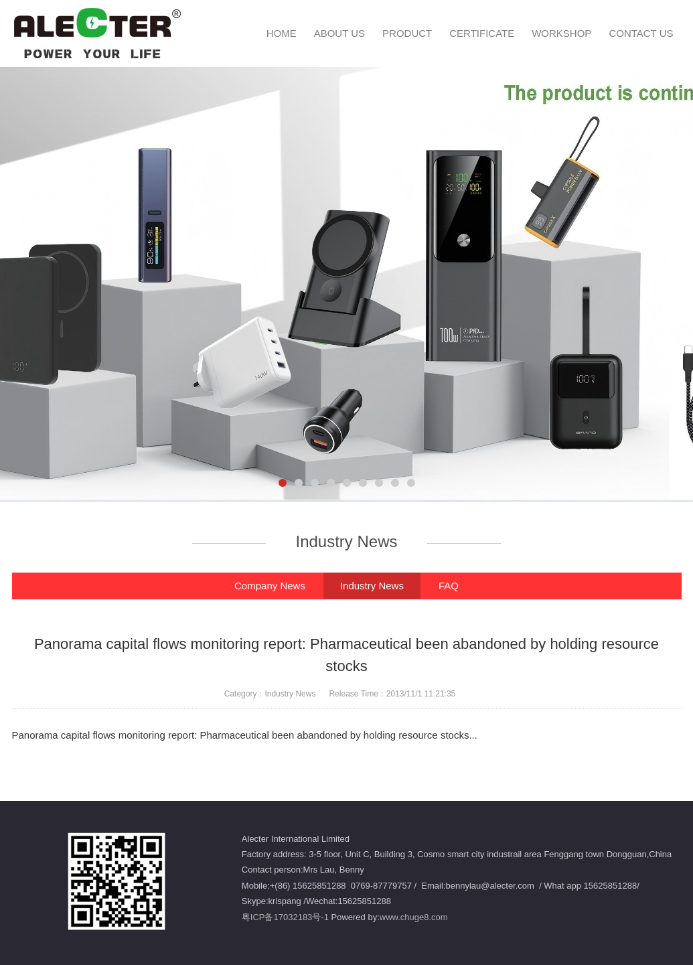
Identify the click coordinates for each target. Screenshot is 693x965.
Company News (269, 585)
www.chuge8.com (414, 917)
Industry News (372, 585)
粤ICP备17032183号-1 (285, 917)
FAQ (449, 585)
